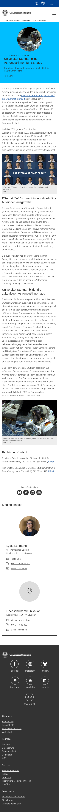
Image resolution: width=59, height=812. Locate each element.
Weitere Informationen (21, 620)
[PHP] (26, 492)
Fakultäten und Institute (13, 796)
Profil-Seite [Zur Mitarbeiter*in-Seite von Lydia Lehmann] (16, 558)
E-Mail (51, 461)
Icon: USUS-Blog (29, 697)
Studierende (7, 721)
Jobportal (6, 777)
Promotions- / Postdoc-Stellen (16, 780)
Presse (5, 773)
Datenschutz (8, 747)
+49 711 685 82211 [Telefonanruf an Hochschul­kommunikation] (20, 624)
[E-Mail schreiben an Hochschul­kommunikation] (16, 629)
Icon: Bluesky (45, 664)
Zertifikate (7, 754)
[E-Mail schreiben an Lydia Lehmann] (16, 568)
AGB (4, 758)
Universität (8, 20)
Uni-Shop (6, 784)
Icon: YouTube (30, 681)
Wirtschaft (7, 731)
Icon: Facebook (14, 664)
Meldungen (26, 20)
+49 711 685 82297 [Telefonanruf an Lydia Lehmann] (20, 563)
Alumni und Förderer (11, 728)
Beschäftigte (8, 724)
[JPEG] (29, 169)
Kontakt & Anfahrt (10, 770)
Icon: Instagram (30, 664)
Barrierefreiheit (9, 751)
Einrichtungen (8, 800)
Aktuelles (17, 20)
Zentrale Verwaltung (11, 803)
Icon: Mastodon (15, 681)
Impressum (7, 744)
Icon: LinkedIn (45, 681)
